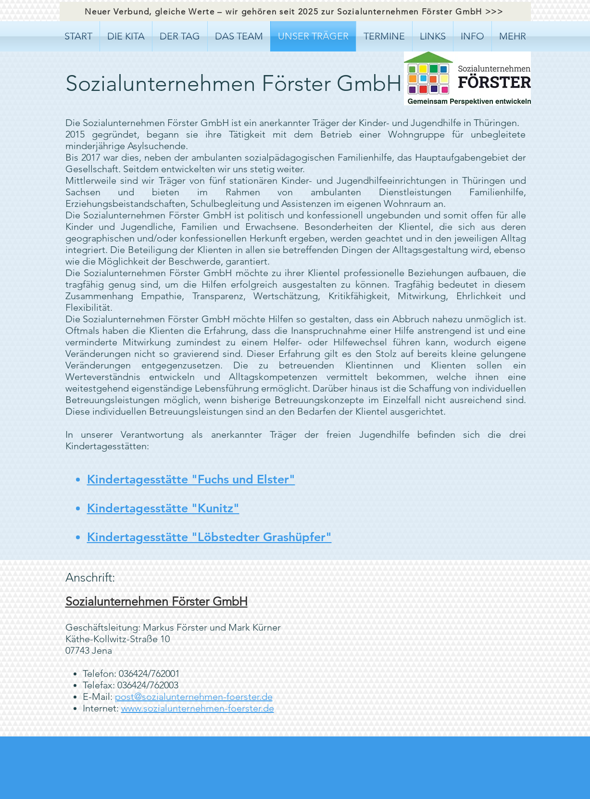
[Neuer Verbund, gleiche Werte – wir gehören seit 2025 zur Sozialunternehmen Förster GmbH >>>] (295, 11)
